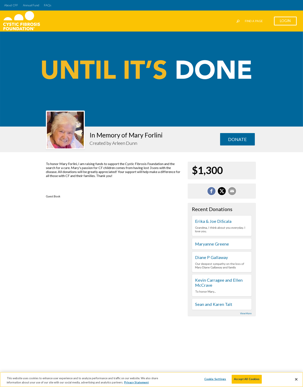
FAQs (47, 5)
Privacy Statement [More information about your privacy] (136, 384)
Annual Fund (31, 5)
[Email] (232, 191)
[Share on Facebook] (211, 191)
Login (285, 20)
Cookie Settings (215, 380)
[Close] (296, 380)
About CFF (11, 5)
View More (246, 313)
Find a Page (254, 21)
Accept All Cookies (246, 380)
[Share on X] (221, 191)
